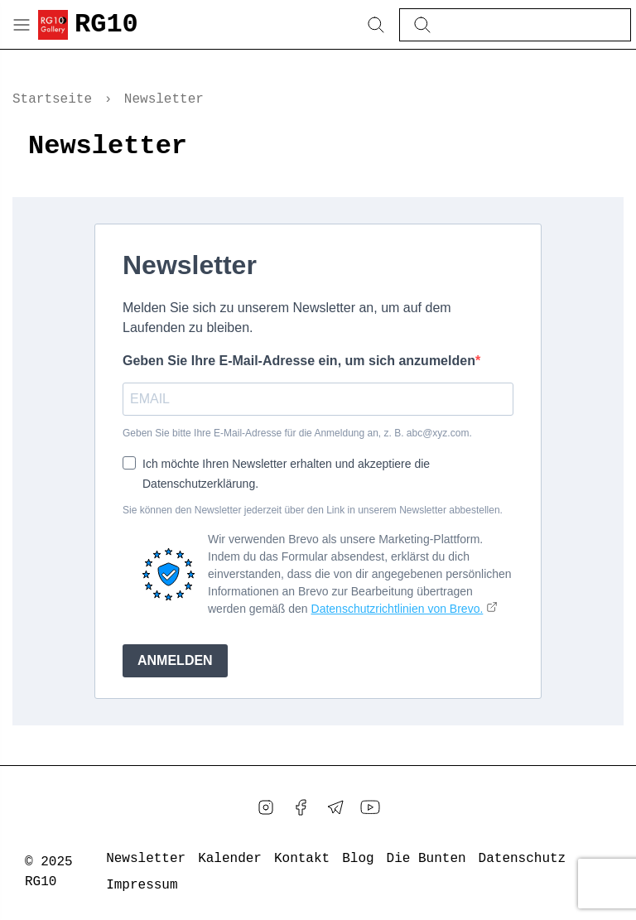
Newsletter (146, 859)
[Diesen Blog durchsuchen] (528, 24)
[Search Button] (376, 24)
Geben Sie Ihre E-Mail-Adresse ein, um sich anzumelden (299, 361)
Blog (357, 859)
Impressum (141, 885)
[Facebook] (300, 807)
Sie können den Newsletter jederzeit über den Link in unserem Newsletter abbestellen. (313, 510)
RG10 (106, 25)
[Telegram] (335, 807)
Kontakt (302, 859)
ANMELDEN (175, 660)
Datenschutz (522, 859)
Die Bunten (426, 859)
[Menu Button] (21, 24)
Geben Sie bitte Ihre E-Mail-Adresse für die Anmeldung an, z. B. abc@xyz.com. (297, 433)
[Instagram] (265, 807)
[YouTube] (370, 807)
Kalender (230, 859)
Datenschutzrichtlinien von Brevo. (397, 608)
